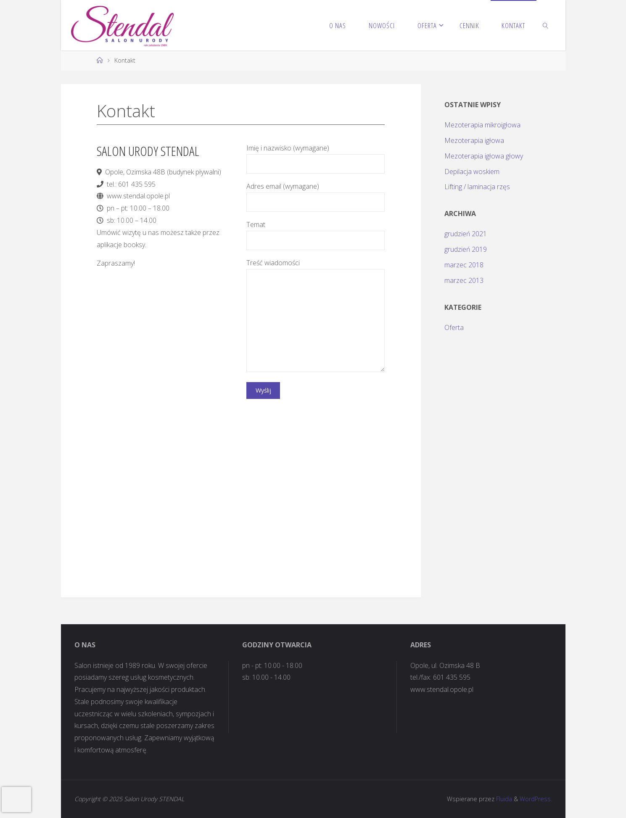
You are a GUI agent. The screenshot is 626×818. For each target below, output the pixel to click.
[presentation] (16, 799)
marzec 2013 (463, 280)
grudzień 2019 (465, 249)
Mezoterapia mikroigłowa (482, 124)
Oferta (454, 327)
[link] (545, 25)
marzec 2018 (463, 264)
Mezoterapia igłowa (474, 140)
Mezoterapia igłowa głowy (483, 156)
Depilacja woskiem (471, 171)
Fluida (503, 799)
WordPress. (536, 799)
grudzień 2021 (465, 233)
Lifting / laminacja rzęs (477, 186)
